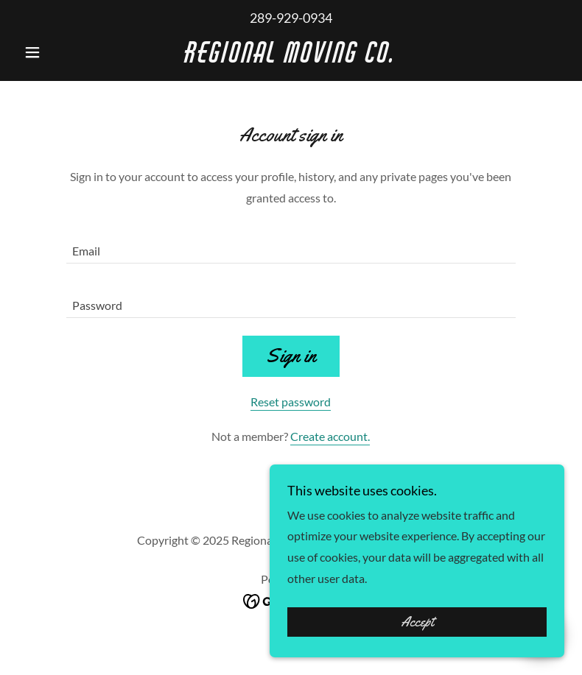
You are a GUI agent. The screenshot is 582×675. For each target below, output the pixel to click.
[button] (58, 52)
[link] (290, 58)
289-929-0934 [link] (291, 18)
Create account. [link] (330, 436)
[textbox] (291, 245)
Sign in (291, 356)
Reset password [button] (290, 402)
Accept (417, 622)
